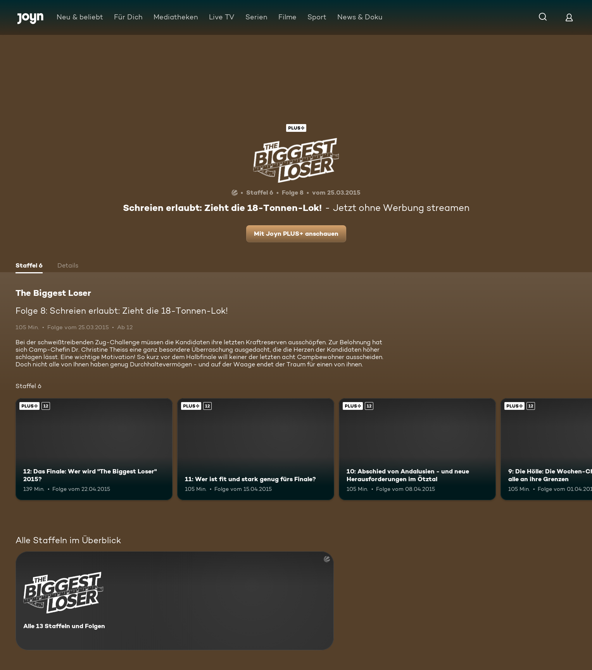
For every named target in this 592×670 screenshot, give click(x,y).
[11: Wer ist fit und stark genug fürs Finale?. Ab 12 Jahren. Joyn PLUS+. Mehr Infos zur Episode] (255, 449)
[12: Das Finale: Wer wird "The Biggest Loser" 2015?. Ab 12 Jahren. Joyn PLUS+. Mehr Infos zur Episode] (94, 449)
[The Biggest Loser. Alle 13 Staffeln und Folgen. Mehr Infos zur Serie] (175, 600)
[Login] (569, 17)
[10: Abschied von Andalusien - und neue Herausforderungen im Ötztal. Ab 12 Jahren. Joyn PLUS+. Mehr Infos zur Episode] (417, 449)
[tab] (29, 266)
